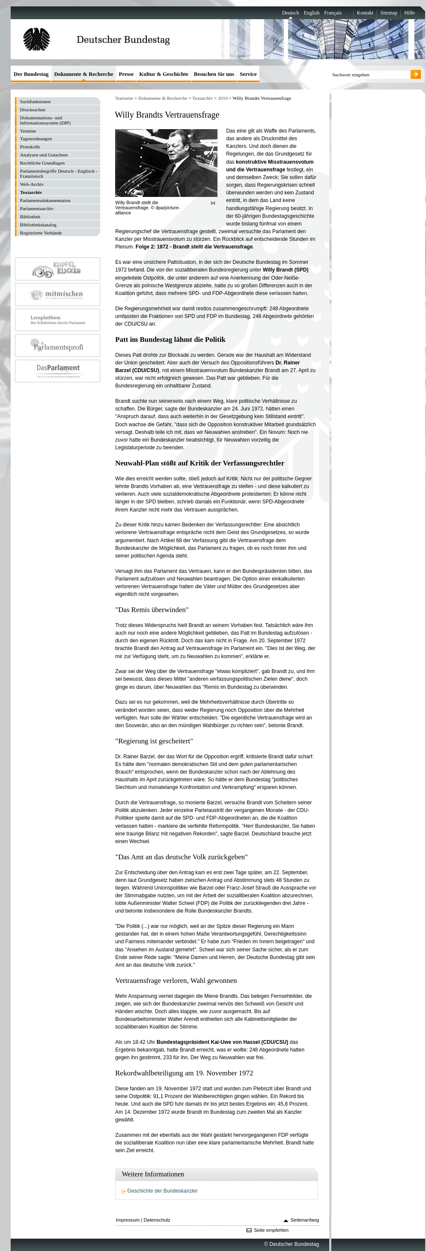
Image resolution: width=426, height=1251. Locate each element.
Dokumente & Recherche (162, 98)
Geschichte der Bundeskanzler (163, 1191)
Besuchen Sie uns (214, 74)
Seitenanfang (305, 1219)
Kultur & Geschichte (163, 74)
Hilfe (409, 13)
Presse (126, 74)
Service (248, 74)
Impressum (128, 1219)
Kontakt (365, 13)
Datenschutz (157, 1219)
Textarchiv (202, 98)
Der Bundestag (31, 74)
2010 (223, 98)
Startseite (124, 98)
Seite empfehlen (271, 1230)
